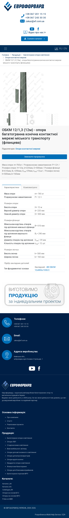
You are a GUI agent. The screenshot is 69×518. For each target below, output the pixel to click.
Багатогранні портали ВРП (17, 474)
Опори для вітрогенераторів (18, 456)
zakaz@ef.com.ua (35, 21)
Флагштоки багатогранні (17, 466)
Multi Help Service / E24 (56, 515)
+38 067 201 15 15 (35, 14)
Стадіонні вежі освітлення (17, 445)
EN (65, 48)
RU (61, 48)
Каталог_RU (7, 487)
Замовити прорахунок (34, 157)
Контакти (11, 428)
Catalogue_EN (7, 490)
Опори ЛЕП (11, 442)
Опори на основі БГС (10, 493)
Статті (9, 421)
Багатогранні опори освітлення (19, 438)
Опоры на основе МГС (11, 496)
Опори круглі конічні (15, 459)
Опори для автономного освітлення (21, 452)
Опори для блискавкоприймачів (20, 470)
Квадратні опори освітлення (18, 463)
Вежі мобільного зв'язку (17, 449)
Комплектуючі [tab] (30, 187)
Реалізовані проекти (15, 424)
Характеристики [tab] (11, 187)
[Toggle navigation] (5, 48)
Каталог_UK (7, 484)
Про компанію (12, 417)
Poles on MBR (7, 499)
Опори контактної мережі (27, 149)
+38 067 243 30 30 (35, 17)
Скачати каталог (33, 39)
